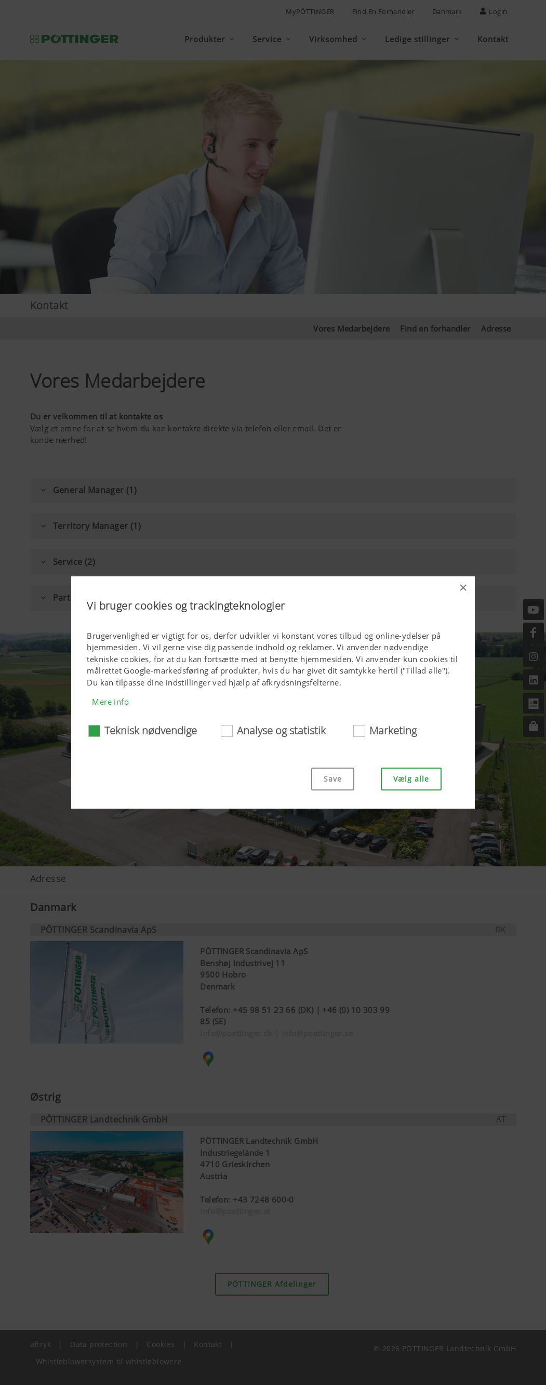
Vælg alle (411, 779)
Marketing (393, 730)
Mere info (110, 701)
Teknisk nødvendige (150, 730)
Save (333, 779)
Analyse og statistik (281, 730)
